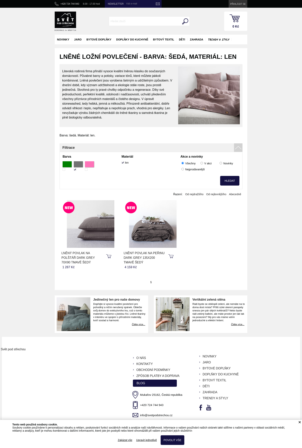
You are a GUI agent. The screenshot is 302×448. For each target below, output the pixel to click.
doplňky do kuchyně (132, 39)
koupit (109, 256)
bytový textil (163, 39)
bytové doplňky (99, 39)
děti (182, 39)
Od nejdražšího (194, 194)
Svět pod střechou (13, 349)
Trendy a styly (218, 40)
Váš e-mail (131, 3)
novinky (63, 39)
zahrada (196, 39)
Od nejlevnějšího (216, 194)
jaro (78, 39)
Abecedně (235, 194)
